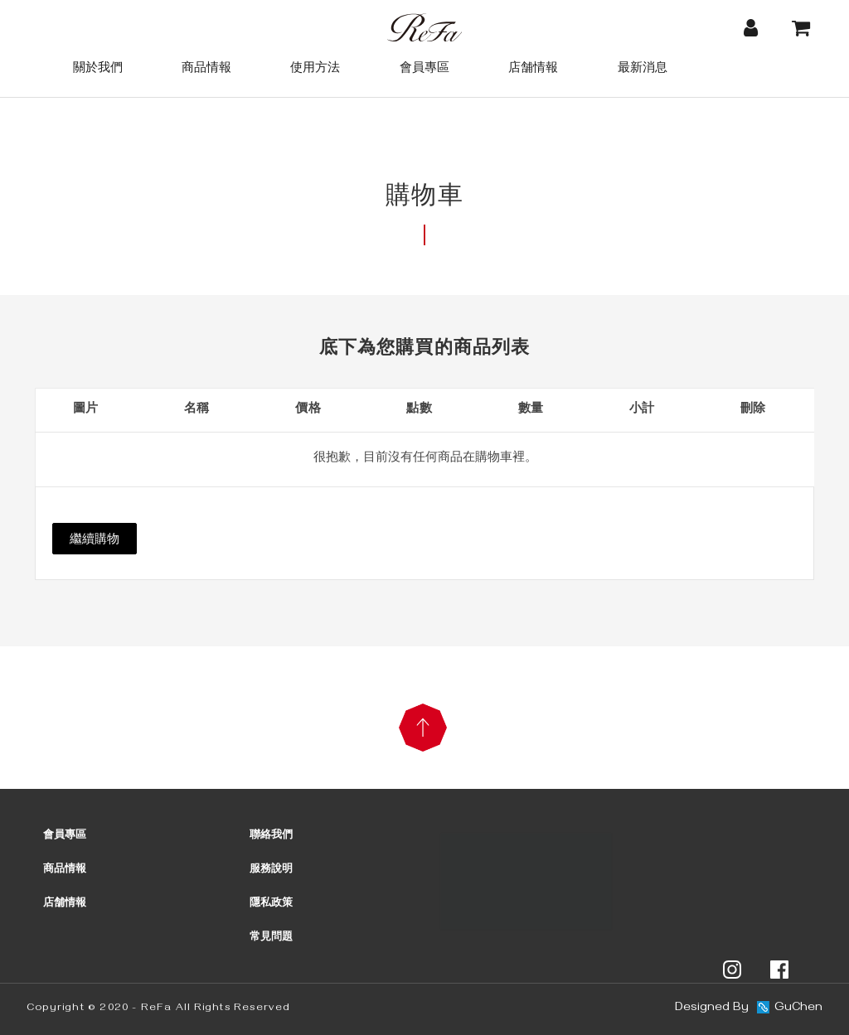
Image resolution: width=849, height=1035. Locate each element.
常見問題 (271, 938)
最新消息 (642, 67)
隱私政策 (271, 904)
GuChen (798, 1008)
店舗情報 (533, 67)
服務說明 (271, 870)
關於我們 (98, 67)
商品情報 (206, 67)
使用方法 (315, 67)
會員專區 (424, 67)
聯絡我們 (271, 836)
